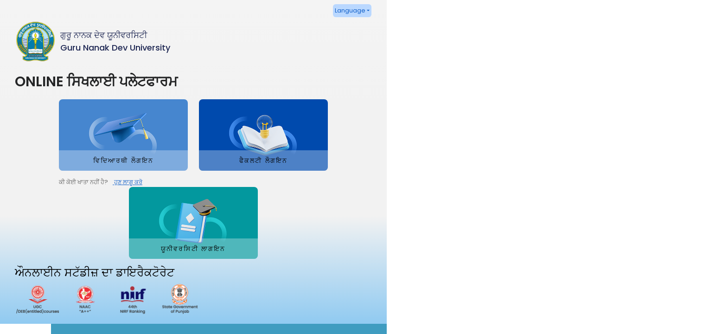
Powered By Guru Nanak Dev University (654, 325)
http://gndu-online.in (541, 260)
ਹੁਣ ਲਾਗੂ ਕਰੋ (83, 219)
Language (325, 10)
